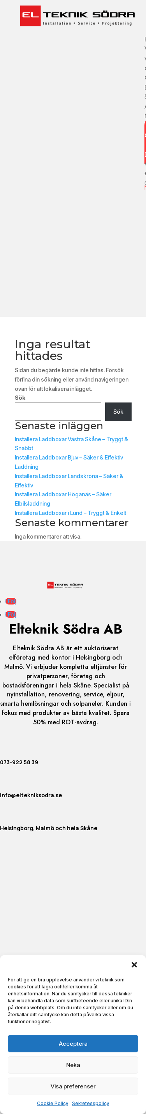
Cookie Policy (52, 1103)
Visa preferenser (73, 1086)
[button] (134, 965)
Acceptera (73, 1043)
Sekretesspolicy (90, 1103)
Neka (73, 1065)
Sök (20, 397)
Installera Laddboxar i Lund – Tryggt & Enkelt (70, 513)
